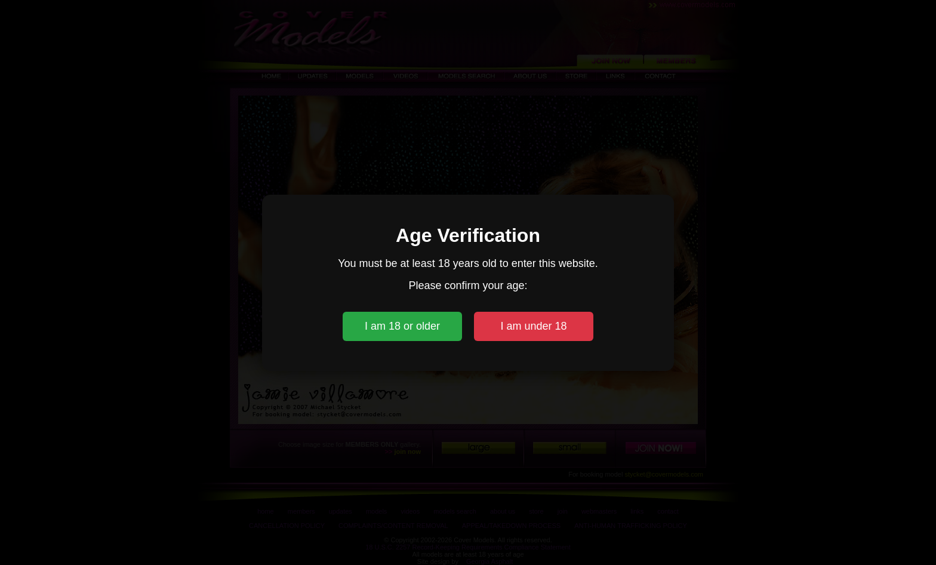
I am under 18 (533, 326)
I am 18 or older (402, 326)
